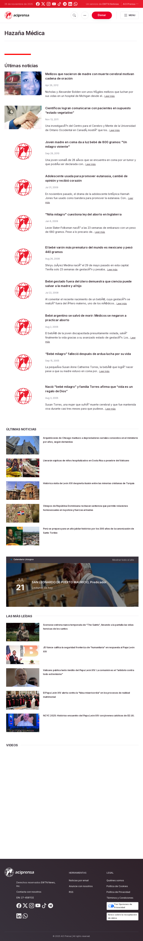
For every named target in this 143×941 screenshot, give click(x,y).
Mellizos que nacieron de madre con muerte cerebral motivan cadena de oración (83, 76)
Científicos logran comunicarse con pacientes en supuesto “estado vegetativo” (88, 110)
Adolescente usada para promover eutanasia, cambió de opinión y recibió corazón (85, 178)
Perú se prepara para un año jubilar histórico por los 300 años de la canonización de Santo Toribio (88, 532)
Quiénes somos (115, 880)
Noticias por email (79, 880)
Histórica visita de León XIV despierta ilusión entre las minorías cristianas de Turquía (87, 487)
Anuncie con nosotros (81, 886)
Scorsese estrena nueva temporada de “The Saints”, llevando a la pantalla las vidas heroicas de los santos (87, 628)
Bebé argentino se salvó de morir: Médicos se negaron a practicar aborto (85, 318)
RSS (71, 892)
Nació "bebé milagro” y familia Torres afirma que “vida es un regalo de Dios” (88, 390)
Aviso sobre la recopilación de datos (122, 916)
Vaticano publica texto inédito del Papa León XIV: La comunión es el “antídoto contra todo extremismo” (85, 673)
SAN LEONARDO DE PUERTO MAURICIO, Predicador (68, 584)
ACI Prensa (131, 4)
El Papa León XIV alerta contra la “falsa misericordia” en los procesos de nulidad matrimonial (88, 696)
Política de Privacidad (118, 892)
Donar (102, 15)
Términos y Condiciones (120, 897)
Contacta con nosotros (28, 891)
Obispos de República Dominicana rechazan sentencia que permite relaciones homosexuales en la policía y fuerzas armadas (90, 512)
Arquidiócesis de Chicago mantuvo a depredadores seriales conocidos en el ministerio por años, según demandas (85, 444)
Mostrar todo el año (124, 561)
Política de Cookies (117, 886)
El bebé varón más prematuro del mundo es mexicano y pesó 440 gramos (83, 250)
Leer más (110, 95)
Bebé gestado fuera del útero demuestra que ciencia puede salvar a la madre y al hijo (84, 284)
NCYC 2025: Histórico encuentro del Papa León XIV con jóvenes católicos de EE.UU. (88, 719)
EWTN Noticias (110, 4)
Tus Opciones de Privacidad (120, 906)
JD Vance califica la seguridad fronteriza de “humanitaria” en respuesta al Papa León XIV (79, 651)
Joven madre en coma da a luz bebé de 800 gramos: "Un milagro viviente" (83, 144)
